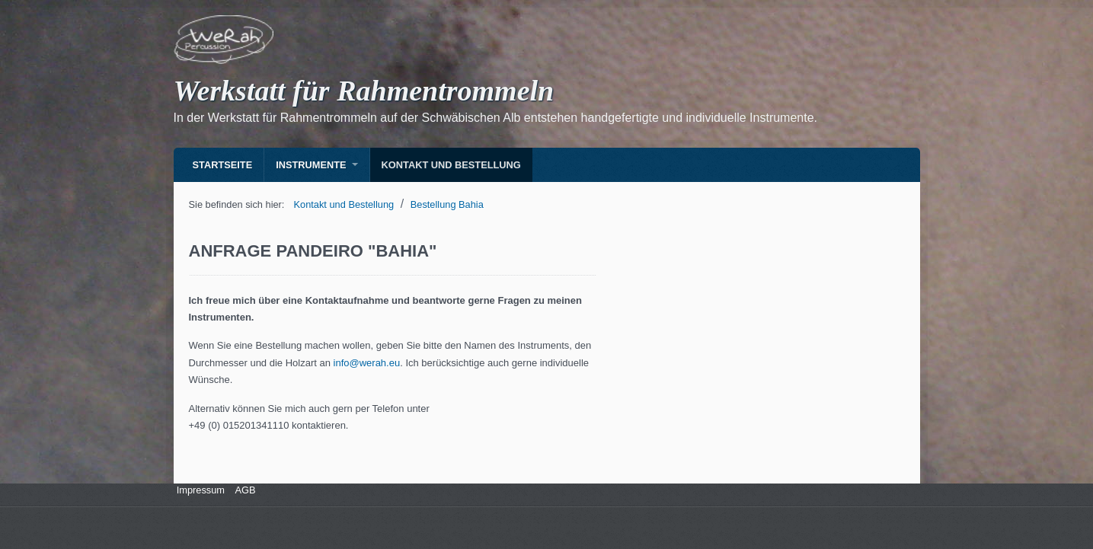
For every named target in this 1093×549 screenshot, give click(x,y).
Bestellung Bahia (447, 204)
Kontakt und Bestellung (451, 165)
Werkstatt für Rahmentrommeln (364, 91)
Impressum (199, 490)
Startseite (223, 165)
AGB (245, 490)
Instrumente (311, 165)
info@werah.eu (367, 363)
